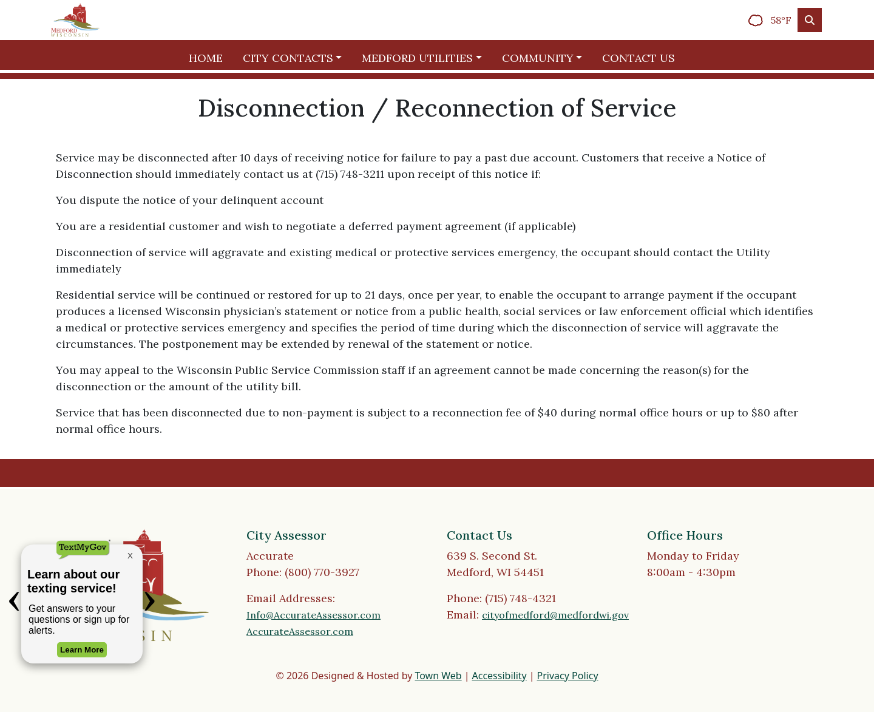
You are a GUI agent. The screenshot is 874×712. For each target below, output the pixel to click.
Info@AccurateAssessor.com (313, 615)
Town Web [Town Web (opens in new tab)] (438, 675)
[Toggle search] (810, 20)
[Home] (75, 20)
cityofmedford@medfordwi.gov (555, 615)
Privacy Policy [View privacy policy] (567, 675)
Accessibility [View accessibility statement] (499, 675)
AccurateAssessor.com (299, 631)
